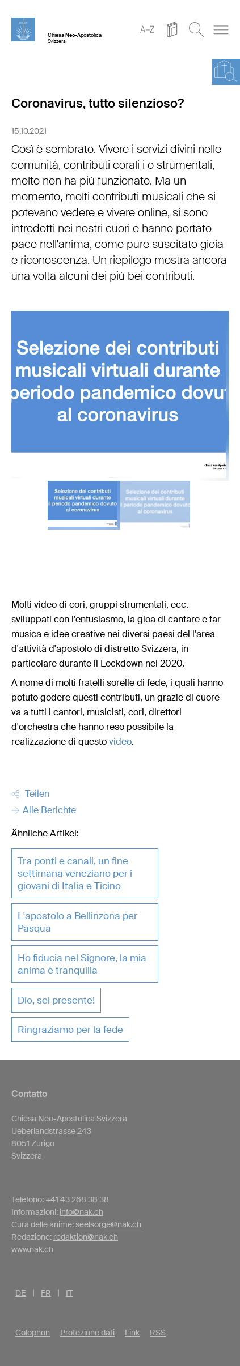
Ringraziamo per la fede (70, 1029)
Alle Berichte (43, 810)
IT (69, 1293)
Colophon (32, 1332)
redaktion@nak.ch (85, 1237)
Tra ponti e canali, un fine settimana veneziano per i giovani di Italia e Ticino (75, 873)
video (120, 742)
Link (132, 1332)
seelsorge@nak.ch (108, 1224)
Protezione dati (87, 1332)
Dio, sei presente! (56, 1000)
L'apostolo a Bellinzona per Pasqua (77, 922)
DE (20, 1293)
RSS (158, 1332)
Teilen (30, 794)
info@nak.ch (81, 1212)
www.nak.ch (32, 1249)
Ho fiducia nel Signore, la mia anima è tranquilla (82, 963)
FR (46, 1293)
